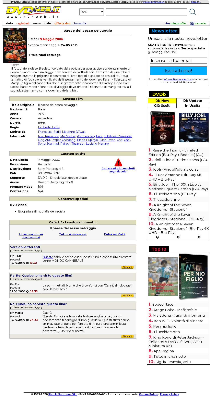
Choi (127, 140)
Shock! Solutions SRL (62, 394)
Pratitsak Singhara (89, 136)
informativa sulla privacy (178, 79)
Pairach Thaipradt (72, 143)
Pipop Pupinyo (87, 140)
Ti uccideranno (166, 199)
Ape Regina (164, 351)
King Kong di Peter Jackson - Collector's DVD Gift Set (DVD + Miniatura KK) (176, 341)
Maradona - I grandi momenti (179, 315)
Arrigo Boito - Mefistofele (175, 310)
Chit (119, 140)
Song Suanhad (48, 143)
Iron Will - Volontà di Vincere (178, 321)
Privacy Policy (169, 394)
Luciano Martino (97, 143)
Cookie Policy (148, 394)
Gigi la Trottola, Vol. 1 (173, 362)
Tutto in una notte (169, 356)
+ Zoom (15, 63)
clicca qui (195, 2)
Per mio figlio (164, 326)
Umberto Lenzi (49, 127)
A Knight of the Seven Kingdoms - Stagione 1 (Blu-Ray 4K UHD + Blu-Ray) (179, 228)
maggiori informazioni (154, 2)
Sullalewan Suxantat (118, 136)
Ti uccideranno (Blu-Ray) (175, 194)
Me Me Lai (67, 136)
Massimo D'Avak (73, 132)
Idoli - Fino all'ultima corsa (176, 169)
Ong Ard (44, 140)
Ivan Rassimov (48, 136)
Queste (48, 257)
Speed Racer (163, 304)
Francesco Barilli (49, 132)
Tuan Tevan (107, 140)
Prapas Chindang (63, 140)
